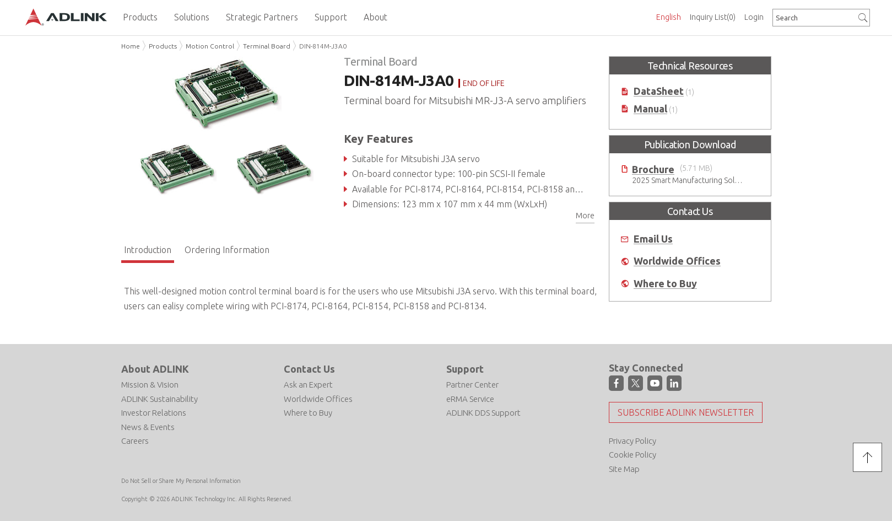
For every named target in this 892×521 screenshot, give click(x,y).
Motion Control (210, 46)
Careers (135, 440)
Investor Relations (153, 412)
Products (163, 46)
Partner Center (472, 384)
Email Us (653, 239)
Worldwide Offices (677, 261)
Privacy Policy (632, 440)
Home (130, 46)
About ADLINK (155, 368)
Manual (650, 109)
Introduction (147, 250)
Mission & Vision (150, 384)
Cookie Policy (632, 454)
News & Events (148, 427)
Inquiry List (713, 17)
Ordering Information (227, 250)
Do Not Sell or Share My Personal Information (181, 480)
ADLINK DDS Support (483, 412)
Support (465, 368)
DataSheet (659, 91)
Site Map (624, 469)
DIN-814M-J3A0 (323, 46)
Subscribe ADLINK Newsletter (686, 412)
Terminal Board (266, 46)
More (585, 215)
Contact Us (309, 368)
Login (754, 17)
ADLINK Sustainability (159, 399)
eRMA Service (470, 399)
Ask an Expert (308, 384)
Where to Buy (665, 283)
